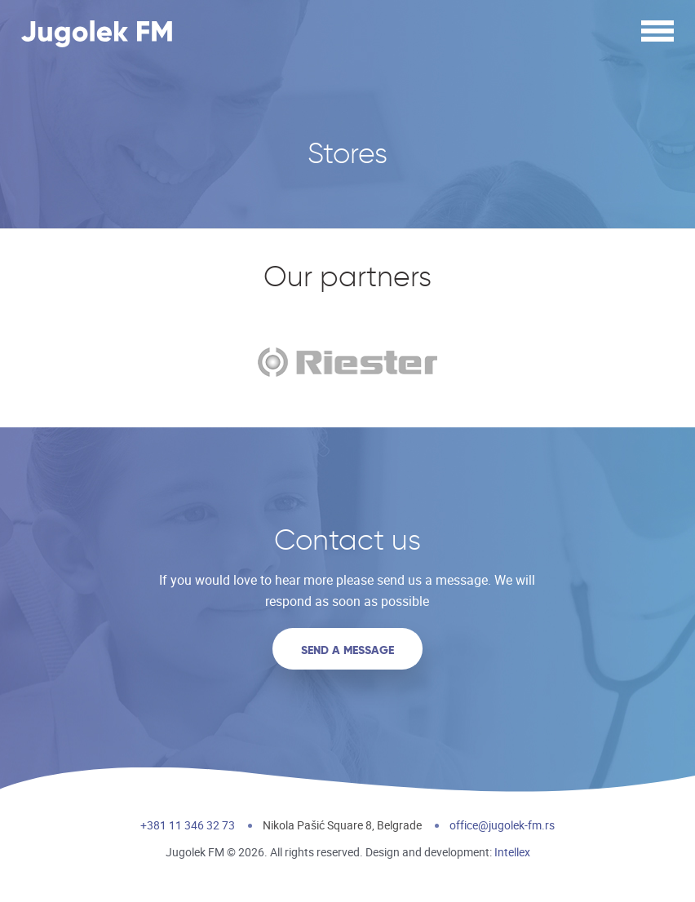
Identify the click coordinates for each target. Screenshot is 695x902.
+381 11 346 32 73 (187, 825)
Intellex (512, 852)
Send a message (347, 650)
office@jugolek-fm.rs (502, 825)
